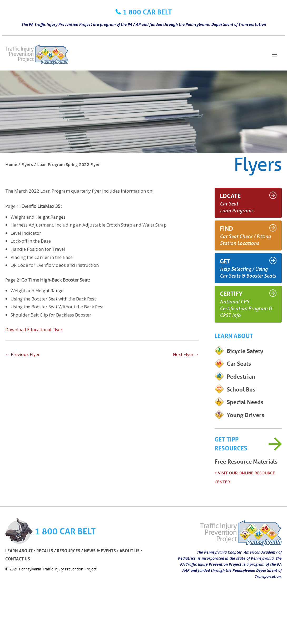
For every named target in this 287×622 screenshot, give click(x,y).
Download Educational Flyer (34, 330)
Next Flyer (185, 354)
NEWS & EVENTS (102, 566)
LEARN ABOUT (19, 566)
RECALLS (46, 566)
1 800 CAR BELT (147, 12)
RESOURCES (70, 566)
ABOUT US (132, 566)
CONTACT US (18, 574)
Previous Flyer (22, 354)
